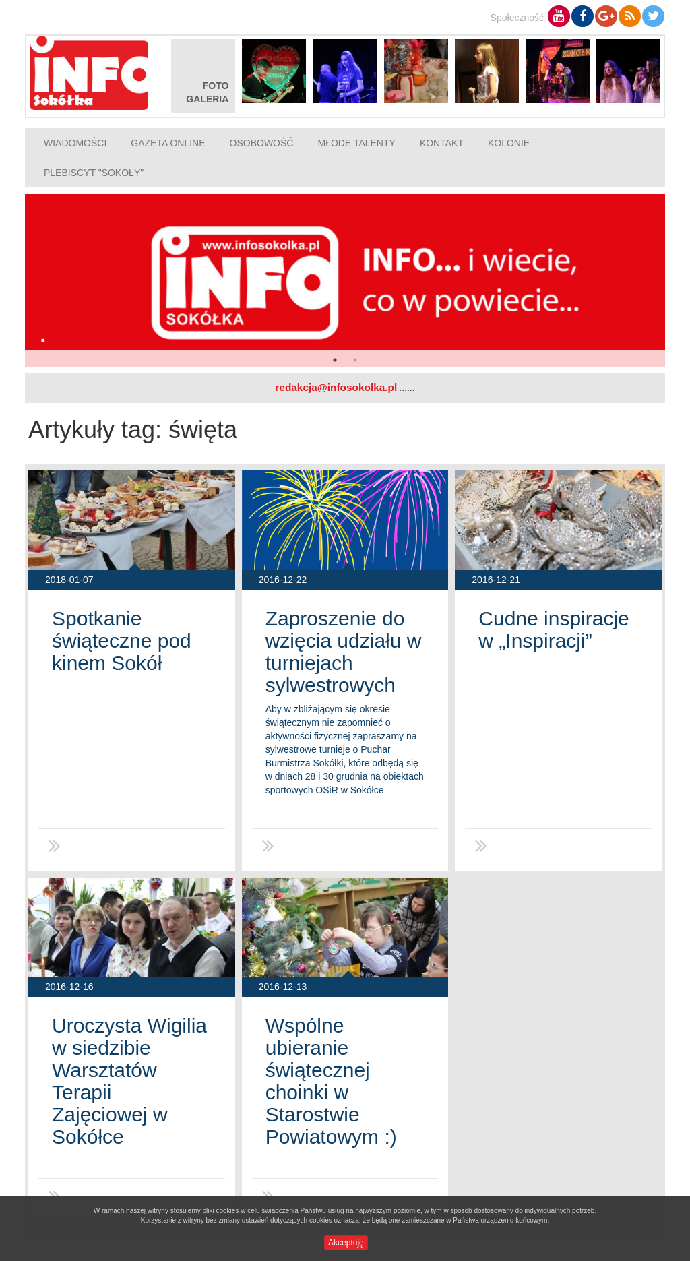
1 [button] (335, 360)
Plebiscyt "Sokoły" (94, 172)
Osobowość (262, 142)
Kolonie (509, 142)
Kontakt (442, 142)
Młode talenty (356, 142)
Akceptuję (346, 1243)
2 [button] (355, 360)
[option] (345, 280)
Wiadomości (75, 142)
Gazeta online (168, 142)
